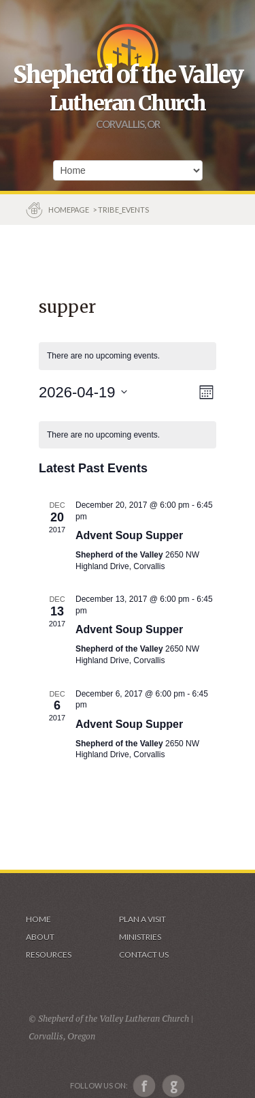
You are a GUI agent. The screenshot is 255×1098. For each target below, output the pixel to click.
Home (38, 919)
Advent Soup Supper (129, 535)
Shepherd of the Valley (128, 75)
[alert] (127, 435)
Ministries (140, 937)
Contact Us (144, 954)
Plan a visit (142, 919)
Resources (48, 954)
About (40, 937)
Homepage (69, 209)
